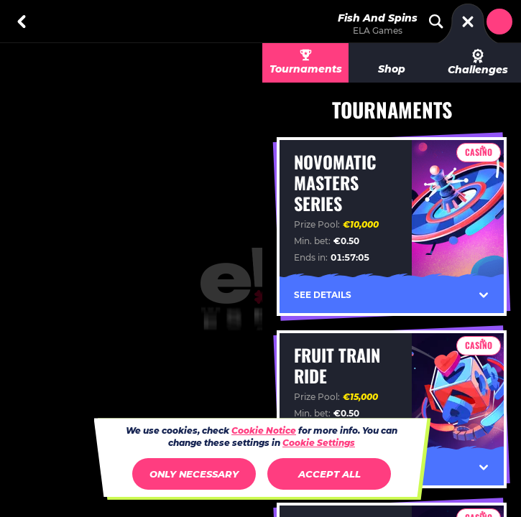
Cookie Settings (318, 443)
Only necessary (194, 474)
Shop (391, 68)
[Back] (21, 21)
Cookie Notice (263, 430)
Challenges (478, 62)
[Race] (468, 21)
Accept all (329, 474)
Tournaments (305, 68)
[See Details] (483, 295)
